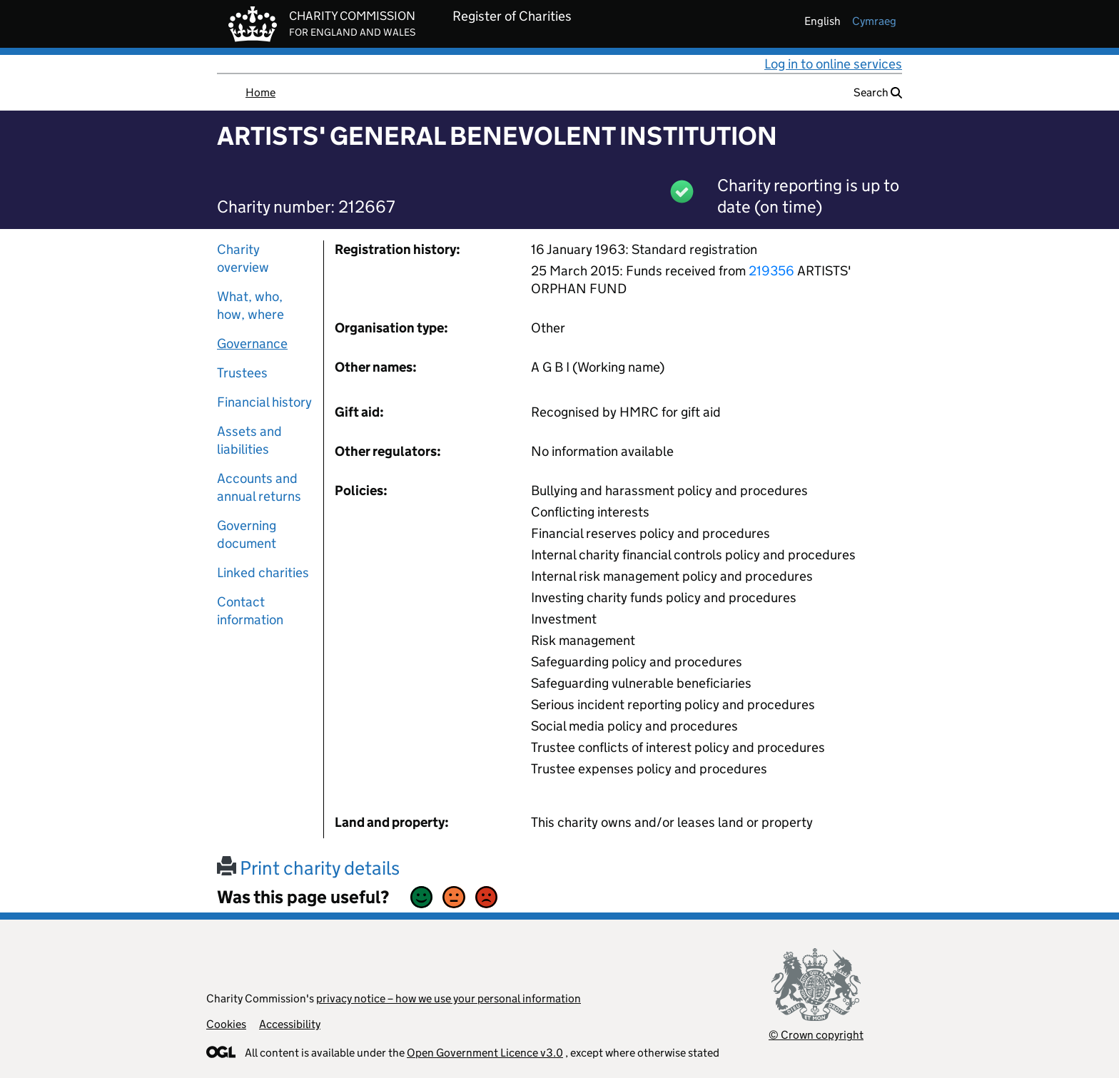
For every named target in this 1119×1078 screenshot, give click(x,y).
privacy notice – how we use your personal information (448, 998)
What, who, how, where (250, 305)
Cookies (226, 1024)
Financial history (264, 402)
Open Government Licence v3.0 (485, 1052)
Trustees (242, 373)
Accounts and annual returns (259, 487)
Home (260, 92)
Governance (252, 343)
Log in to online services (833, 64)
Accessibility (289, 1024)
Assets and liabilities (249, 440)
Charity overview (243, 258)
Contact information (250, 611)
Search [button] (878, 92)
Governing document (246, 534)
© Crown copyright (816, 1035)
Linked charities (263, 572)
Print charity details (308, 868)
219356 (771, 271)
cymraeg (874, 21)
